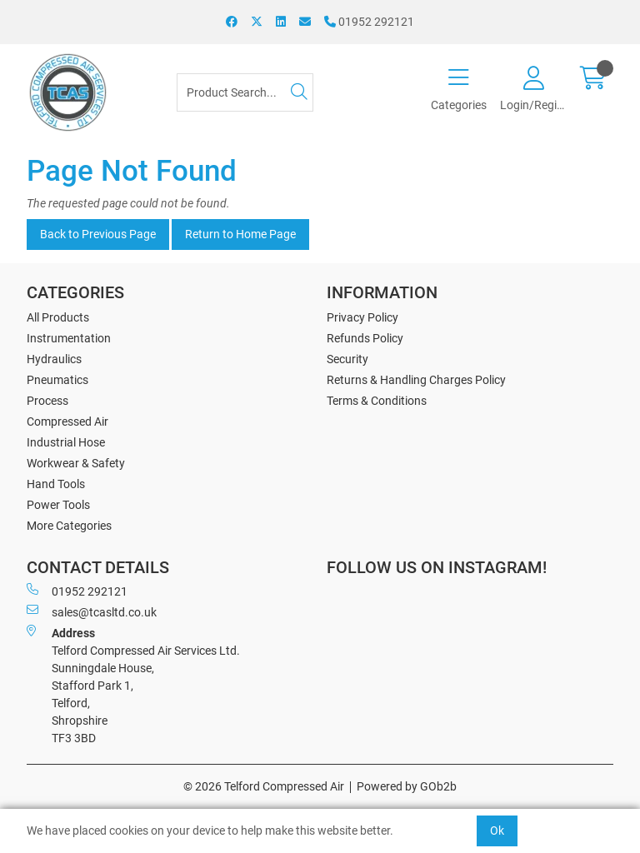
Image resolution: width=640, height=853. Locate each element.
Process (47, 400)
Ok (497, 830)
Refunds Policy (365, 338)
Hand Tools (56, 484)
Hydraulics (54, 359)
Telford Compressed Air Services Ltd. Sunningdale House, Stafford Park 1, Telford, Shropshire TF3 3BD (133, 685)
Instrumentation (69, 338)
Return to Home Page (240, 234)
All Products (58, 317)
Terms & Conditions (377, 400)
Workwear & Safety (76, 463)
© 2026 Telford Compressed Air (263, 786)
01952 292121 (369, 21)
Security (347, 359)
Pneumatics (57, 380)
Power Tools (58, 504)
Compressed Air (67, 421)
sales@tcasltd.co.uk (92, 611)
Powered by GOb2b (407, 786)
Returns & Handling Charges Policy (416, 380)
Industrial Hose (66, 442)
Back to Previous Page (98, 234)
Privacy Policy (362, 317)
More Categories (69, 525)
